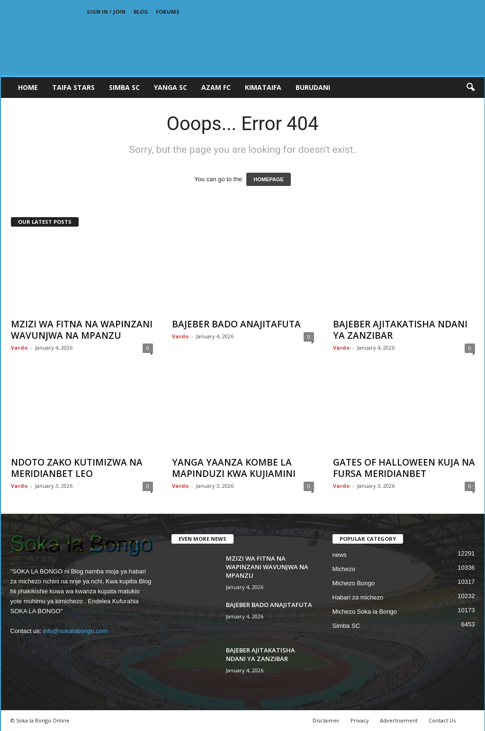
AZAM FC (216, 87)
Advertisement (399, 720)
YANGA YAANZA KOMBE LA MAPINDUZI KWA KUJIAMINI (234, 468)
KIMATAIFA (263, 87)
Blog (141, 11)
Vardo (19, 347)
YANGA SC (170, 87)
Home (28, 87)
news (339, 554)
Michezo (343, 568)
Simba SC (346, 625)
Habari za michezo (358, 597)
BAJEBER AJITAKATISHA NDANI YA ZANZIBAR (400, 330)
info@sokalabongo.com (75, 630)
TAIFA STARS (73, 87)
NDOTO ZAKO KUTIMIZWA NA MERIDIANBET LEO (77, 468)
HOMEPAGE (268, 179)
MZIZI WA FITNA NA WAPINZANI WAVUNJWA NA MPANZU (82, 330)
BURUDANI (313, 87)
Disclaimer (326, 720)
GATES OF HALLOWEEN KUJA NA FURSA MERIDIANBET (404, 468)
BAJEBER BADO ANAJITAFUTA (236, 324)
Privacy (359, 720)
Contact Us (442, 720)
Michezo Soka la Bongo (364, 611)
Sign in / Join (106, 11)
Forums (168, 11)
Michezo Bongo (353, 583)
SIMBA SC (124, 87)
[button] (470, 87)
